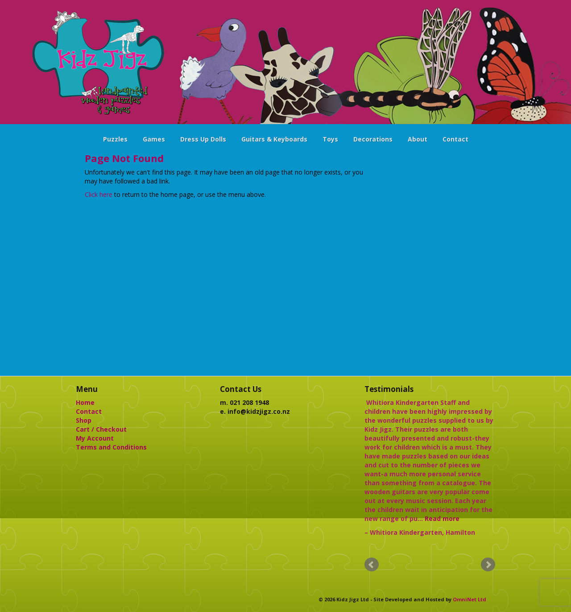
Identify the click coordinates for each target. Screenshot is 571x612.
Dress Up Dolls (203, 139)
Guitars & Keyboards (274, 139)
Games (154, 139)
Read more (442, 518)
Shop (83, 420)
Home (85, 402)
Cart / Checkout (101, 429)
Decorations (373, 139)
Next (488, 565)
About (417, 139)
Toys (330, 139)
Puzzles (115, 139)
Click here (98, 194)
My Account (95, 438)
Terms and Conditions (111, 447)
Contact (455, 139)
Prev (371, 565)
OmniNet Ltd (469, 599)
